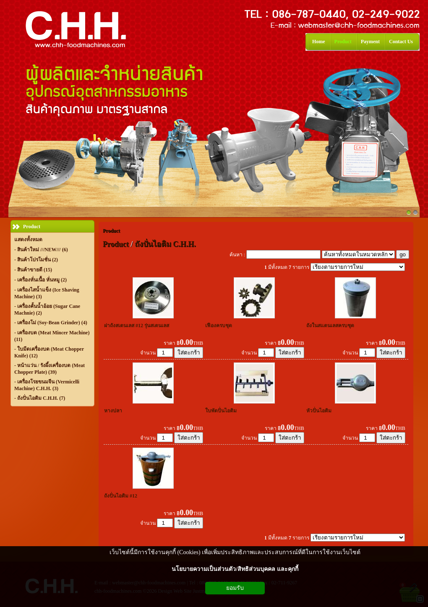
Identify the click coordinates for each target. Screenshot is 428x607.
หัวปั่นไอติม (318, 411)
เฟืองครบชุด (218, 325)
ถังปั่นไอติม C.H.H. (165, 244)
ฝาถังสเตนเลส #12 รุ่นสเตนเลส (136, 325)
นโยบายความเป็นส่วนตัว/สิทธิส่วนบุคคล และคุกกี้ (235, 569)
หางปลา (113, 411)
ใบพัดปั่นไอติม (221, 411)
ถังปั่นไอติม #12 (120, 496)
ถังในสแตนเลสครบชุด (330, 325)
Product (111, 231)
